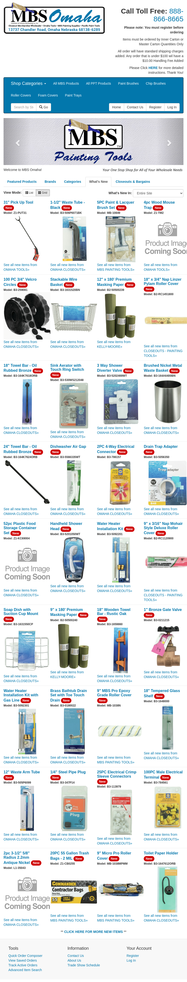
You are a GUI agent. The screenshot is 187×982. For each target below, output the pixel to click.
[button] (17, 141)
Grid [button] (42, 192)
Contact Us (76, 956)
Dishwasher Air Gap (68, 447)
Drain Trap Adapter (161, 447)
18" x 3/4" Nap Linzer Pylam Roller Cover (162, 281)
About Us (74, 960)
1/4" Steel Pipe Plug (68, 772)
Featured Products (22, 182)
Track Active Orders (23, 965)
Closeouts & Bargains (133, 182)
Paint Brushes (128, 83)
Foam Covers (48, 95)
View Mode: (13, 192)
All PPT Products (98, 83)
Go (43, 107)
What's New (98, 182)
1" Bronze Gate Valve (163, 610)
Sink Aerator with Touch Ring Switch (67, 367)
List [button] (29, 192)
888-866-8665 (168, 15)
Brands (50, 182)
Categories (72, 182)
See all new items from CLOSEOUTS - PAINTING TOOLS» (163, 351)
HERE (153, 68)
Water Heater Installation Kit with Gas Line (21, 695)
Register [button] (155, 107)
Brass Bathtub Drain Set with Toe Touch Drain (68, 695)
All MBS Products (66, 83)
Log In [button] (172, 107)
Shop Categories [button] (28, 83)
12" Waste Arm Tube (22, 772)
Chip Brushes (156, 83)
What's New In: (120, 193)
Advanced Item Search (25, 970)
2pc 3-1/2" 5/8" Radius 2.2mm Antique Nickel (17, 857)
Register (133, 956)
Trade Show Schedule (84, 965)
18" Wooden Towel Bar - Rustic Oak (113, 612)
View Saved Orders (23, 960)
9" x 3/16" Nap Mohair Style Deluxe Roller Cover (163, 528)
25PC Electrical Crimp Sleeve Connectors (116, 774)
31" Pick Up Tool (18, 202)
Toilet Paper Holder (161, 853)
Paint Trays (73, 95)
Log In (131, 960)
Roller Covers (21, 95)
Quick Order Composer (26, 956)
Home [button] (116, 107)
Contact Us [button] (135, 107)
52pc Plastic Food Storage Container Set (20, 528)
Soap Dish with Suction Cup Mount (21, 612)
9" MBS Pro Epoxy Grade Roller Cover (114, 693)
